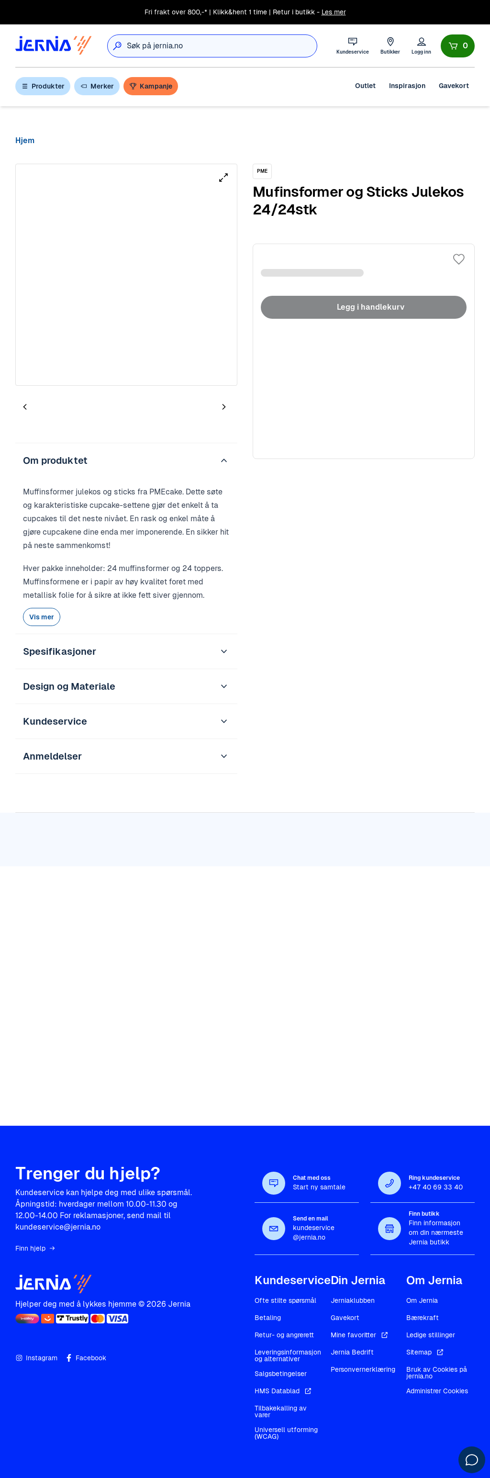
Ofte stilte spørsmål (285, 1300)
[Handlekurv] (458, 45)
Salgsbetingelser (281, 1373)
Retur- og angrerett (284, 1335)
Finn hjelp (35, 1248)
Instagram (36, 1358)
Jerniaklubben (353, 1300)
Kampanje (150, 86)
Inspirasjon (407, 86)
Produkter (43, 86)
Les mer (334, 12)
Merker (97, 86)
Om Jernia (422, 1300)
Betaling (268, 1317)
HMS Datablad (284, 1391)
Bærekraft (422, 1317)
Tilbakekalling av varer (281, 1411)
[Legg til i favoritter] (458, 259)
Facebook (85, 1358)
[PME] (262, 171)
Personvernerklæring (363, 1369)
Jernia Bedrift (352, 1352)
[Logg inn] (421, 45)
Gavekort (454, 86)
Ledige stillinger (430, 1335)
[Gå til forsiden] (53, 45)
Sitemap (425, 1352)
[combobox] (222, 46)
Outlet (365, 86)
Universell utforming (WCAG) (286, 1433)
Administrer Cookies (437, 1391)
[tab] (53, 408)
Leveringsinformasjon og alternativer (288, 1355)
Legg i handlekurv (363, 307)
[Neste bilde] (224, 406)
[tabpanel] (126, 275)
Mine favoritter (360, 1335)
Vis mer (41, 617)
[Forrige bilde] (24, 406)
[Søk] (117, 46)
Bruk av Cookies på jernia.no (436, 1372)
